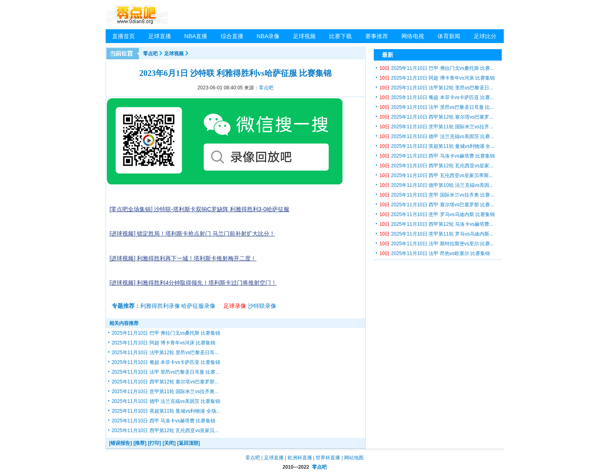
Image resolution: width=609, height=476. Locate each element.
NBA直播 (196, 36)
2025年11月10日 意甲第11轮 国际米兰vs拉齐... (436, 127)
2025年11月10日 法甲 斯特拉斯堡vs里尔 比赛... (436, 244)
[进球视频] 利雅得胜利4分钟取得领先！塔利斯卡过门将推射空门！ (193, 282)
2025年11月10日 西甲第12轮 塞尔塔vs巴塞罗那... (165, 382)
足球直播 (159, 36)
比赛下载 (340, 36)
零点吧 (150, 53)
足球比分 (485, 36)
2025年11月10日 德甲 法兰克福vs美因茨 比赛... (436, 136)
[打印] (154, 443)
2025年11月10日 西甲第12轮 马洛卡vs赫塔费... (436, 224)
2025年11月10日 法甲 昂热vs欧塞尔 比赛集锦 (434, 253)
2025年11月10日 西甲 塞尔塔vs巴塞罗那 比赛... (436, 205)
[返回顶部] (188, 443)
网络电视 (412, 36)
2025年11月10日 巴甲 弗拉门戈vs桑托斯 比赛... (436, 68)
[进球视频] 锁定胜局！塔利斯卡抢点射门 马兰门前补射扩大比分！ (192, 233)
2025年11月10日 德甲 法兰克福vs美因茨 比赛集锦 (166, 401)
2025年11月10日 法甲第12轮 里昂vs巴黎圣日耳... (165, 352)
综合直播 (232, 36)
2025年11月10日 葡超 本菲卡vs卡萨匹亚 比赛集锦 (166, 362)
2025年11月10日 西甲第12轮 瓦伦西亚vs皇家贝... (165, 430)
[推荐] (139, 443)
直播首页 (123, 36)
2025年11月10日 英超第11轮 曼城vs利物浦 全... (436, 146)
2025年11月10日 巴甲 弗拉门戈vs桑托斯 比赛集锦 (166, 333)
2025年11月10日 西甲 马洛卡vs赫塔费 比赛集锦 (163, 421)
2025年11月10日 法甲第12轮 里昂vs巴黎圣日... (436, 88)
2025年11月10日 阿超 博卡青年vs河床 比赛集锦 (163, 343)
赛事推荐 (376, 36)
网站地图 (354, 458)
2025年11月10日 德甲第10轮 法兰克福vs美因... (436, 185)
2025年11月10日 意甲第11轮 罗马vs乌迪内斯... (436, 234)
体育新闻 (449, 36)
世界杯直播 (328, 458)
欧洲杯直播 (300, 458)
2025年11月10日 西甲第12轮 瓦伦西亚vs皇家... (436, 166)
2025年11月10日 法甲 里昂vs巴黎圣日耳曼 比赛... (165, 372)
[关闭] (169, 443)
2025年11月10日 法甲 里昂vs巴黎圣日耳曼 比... (436, 107)
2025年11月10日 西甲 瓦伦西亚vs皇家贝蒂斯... (436, 175)
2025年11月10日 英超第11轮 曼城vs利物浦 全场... (166, 411)
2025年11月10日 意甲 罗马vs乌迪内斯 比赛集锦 (437, 214)
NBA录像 (268, 36)
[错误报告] (120, 443)
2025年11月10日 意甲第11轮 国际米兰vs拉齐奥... (165, 391)
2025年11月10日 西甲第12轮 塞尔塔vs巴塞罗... (436, 117)
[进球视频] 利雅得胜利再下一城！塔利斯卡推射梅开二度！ (183, 258)
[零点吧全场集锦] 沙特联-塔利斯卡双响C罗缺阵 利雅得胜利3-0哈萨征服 (200, 209)
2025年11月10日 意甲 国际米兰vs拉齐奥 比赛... (436, 195)
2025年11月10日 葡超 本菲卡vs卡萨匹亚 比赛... (436, 97)
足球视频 (304, 36)
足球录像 (234, 306)
